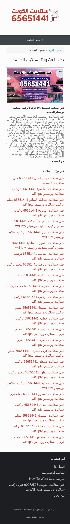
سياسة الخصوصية (53, 472)
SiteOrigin (32, 517)
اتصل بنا (59, 466)
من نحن (59, 495)
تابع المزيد (58, 161)
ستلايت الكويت (55, 50)
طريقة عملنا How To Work (47, 478)
